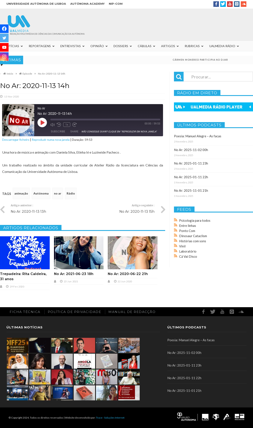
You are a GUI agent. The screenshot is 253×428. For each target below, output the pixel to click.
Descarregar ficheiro (15, 139)
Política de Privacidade (74, 312)
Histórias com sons (192, 241)
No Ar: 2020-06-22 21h (128, 274)
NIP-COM (116, 3)
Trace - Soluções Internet (110, 417)
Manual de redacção (132, 312)
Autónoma (41, 193)
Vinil (182, 246)
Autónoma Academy (87, 3)
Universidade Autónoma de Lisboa (36, 3)
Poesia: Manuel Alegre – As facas (197, 136)
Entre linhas (187, 225)
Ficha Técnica (25, 312)
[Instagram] (4, 56)
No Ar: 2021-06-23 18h (73, 274)
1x (66, 124)
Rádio (71, 193)
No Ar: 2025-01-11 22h (191, 177)
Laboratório (187, 251)
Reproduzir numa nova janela (51, 139)
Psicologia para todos (194, 220)
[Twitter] (4, 38)
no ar (57, 193)
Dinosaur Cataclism (193, 236)
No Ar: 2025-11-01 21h (191, 190)
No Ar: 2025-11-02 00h (191, 150)
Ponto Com (187, 231)
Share (74, 131)
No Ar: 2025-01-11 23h (191, 163)
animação (21, 193)
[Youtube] (4, 47)
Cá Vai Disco (188, 256)
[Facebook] (4, 28)
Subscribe (58, 131)
